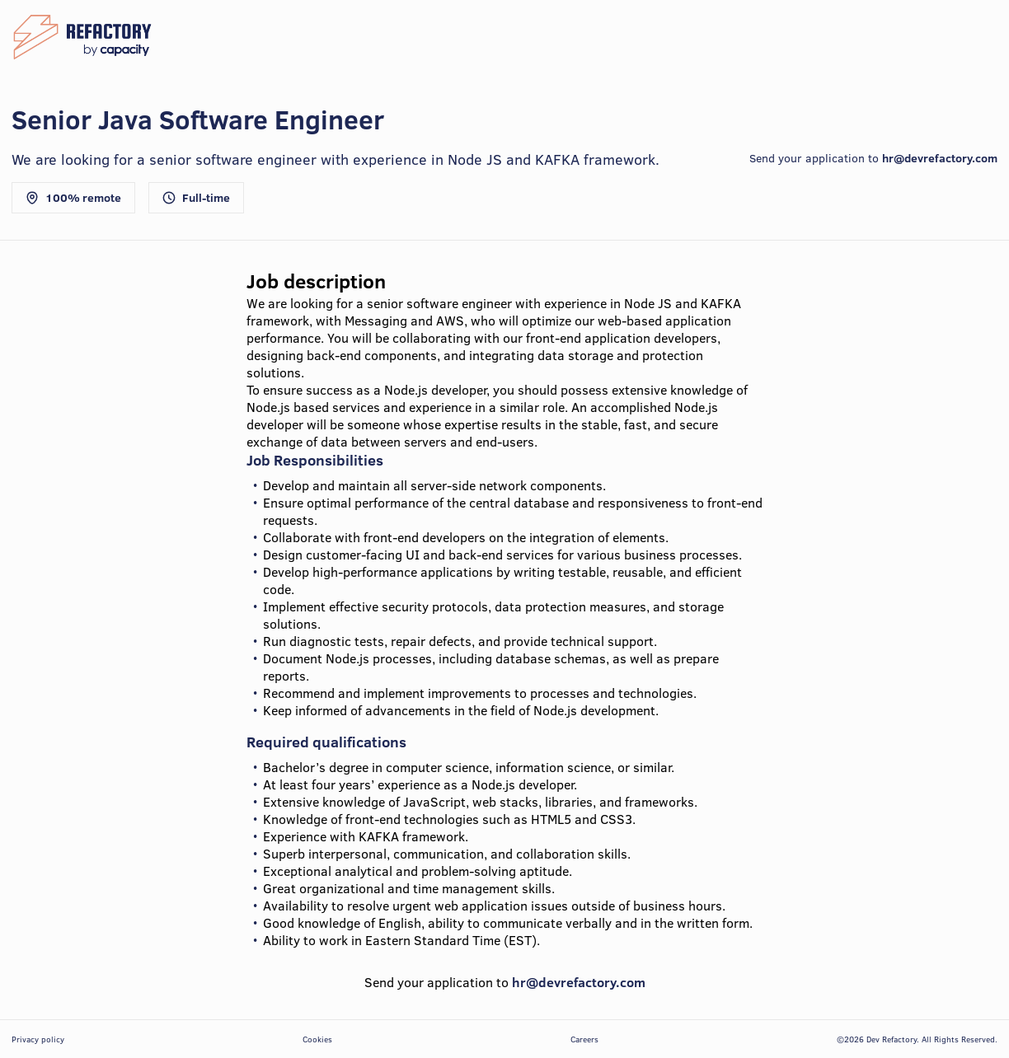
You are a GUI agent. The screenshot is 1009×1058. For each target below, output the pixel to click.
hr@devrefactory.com (939, 158)
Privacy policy (38, 1039)
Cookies (317, 1039)
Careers (584, 1039)
